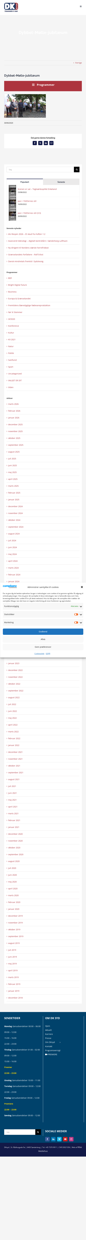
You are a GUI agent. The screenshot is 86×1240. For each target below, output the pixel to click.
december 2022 (15, 670)
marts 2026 (13, 404)
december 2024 (15, 506)
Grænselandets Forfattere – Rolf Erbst (25, 254)
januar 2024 (13, 581)
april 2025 (13, 479)
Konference (13, 326)
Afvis (43, 639)
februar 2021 (14, 820)
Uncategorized (15, 373)
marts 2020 (13, 895)
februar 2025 (14, 492)
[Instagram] (71, 1139)
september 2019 (15, 936)
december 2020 (15, 834)
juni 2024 (12, 547)
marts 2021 (13, 813)
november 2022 (15, 677)
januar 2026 (13, 417)
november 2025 (15, 431)
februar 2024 (14, 574)
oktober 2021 (14, 765)
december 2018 (15, 997)
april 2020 (13, 888)
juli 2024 (12, 540)
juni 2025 (12, 465)
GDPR (48, 653)
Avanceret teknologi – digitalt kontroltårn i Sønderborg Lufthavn (38, 241)
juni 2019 (12, 956)
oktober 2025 (14, 438)
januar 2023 (13, 663)
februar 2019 (14, 984)
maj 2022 (12, 718)
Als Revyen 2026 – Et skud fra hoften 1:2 (26, 234)
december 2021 (15, 752)
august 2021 (14, 779)
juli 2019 (12, 950)
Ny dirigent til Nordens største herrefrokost (28, 247)
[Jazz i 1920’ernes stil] (12, 202)
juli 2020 (12, 868)
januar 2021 (13, 827)
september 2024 (15, 526)
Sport (10, 366)
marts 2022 (13, 731)
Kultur (11, 332)
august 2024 (14, 533)
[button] (81, 587)
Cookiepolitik (39, 653)
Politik (11, 353)
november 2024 (15, 513)
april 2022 (13, 724)
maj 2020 (12, 881)
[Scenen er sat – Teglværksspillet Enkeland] (12, 190)
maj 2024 (12, 554)
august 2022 (14, 697)
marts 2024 (13, 567)
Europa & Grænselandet (19, 298)
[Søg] (40, 169)
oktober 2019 (14, 929)
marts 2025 (13, 486)
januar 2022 (13, 745)
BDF (10, 278)
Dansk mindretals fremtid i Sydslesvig (25, 261)
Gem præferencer (43, 647)
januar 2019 (13, 991)
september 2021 (15, 772)
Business (12, 291)
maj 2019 (12, 963)
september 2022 (15, 690)
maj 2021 (12, 799)
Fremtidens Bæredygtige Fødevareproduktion (29, 305)
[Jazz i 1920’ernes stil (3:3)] (12, 214)
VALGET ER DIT (15, 380)
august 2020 (14, 861)
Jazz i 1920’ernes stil (27, 201)
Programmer (43, 85)
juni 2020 (12, 875)
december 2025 (15, 424)
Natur (11, 346)
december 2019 (15, 916)
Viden (10, 387)
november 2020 (15, 840)
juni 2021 (12, 793)
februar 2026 (14, 410)
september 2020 (15, 854)
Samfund (12, 360)
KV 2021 (12, 339)
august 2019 (14, 943)
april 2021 (13, 806)
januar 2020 (13, 909)
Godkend (43, 631)
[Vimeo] (59, 1139)
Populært (24, 182)
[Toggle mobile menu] (81, 6)
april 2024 (13, 561)
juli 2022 (12, 704)
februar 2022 (14, 738)
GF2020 (11, 319)
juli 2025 (12, 458)
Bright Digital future (17, 285)
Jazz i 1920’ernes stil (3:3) (29, 213)
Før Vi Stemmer (15, 312)
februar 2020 (14, 902)
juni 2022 (12, 711)
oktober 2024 (14, 520)
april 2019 (13, 970)
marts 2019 (13, 977)
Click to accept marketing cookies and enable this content (13, 190)
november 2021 (15, 759)
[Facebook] (47, 1139)
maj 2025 (12, 472)
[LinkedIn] (53, 1139)
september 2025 (15, 445)
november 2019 (15, 922)
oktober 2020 (14, 847)
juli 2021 (12, 786)
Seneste (61, 182)
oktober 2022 (14, 683)
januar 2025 (13, 499)
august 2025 (14, 451)
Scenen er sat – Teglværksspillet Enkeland (37, 189)
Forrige (78, 62)
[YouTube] (65, 1139)
